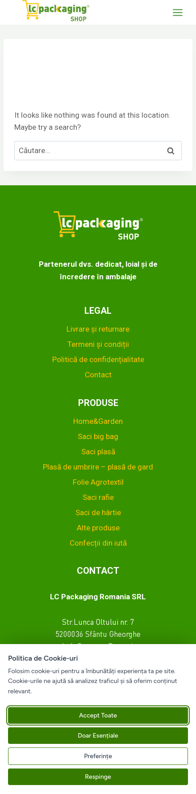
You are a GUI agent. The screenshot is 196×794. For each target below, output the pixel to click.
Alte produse (98, 527)
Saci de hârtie (98, 512)
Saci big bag (98, 436)
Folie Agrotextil (98, 482)
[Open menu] (182, 12)
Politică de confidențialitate (98, 359)
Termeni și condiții (98, 344)
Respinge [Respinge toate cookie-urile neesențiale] (98, 777)
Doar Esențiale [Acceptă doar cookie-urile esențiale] (98, 735)
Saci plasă (98, 451)
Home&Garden (98, 421)
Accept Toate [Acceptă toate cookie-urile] (98, 715)
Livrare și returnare (98, 328)
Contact (98, 374)
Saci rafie (98, 497)
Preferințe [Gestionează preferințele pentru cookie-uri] (98, 756)
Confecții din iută (98, 542)
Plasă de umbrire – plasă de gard (98, 466)
